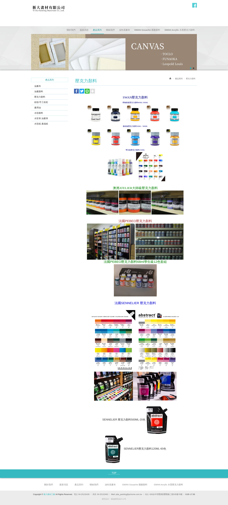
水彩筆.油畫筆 (41, 118)
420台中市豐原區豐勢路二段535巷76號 (165, 494)
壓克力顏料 (39, 97)
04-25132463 (102, 494)
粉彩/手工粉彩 (41, 102)
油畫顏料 (38, 91)
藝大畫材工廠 (48, 8)
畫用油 (37, 107)
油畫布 (37, 86)
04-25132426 (84, 494)
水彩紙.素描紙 (41, 123)
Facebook (194, 5)
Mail (113, 494)
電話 (76, 494)
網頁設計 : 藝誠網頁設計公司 (114, 499)
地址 (147, 494)
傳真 (94, 494)
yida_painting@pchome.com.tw (129, 494)
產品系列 (179, 79)
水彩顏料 (38, 113)
